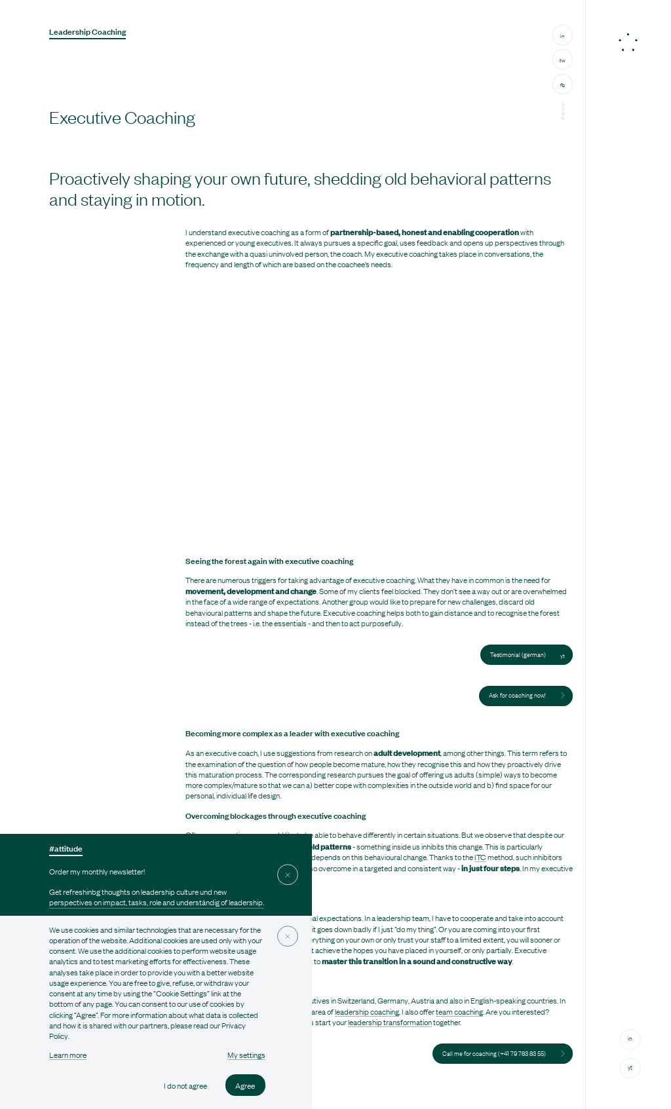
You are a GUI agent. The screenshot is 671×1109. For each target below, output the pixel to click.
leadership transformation (390, 1022)
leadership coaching (367, 1011)
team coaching (459, 1011)
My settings (246, 1054)
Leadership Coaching (87, 31)
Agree (245, 1085)
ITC (480, 857)
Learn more (67, 1054)
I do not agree (185, 1085)
